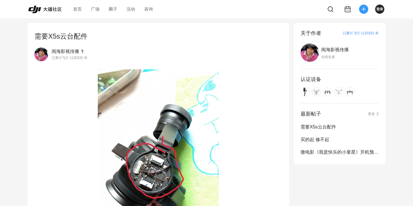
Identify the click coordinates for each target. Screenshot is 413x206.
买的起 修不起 (315, 139)
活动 (130, 9)
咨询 (148, 9)
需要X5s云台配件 (318, 126)
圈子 (113, 9)
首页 (77, 9)
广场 (95, 9)
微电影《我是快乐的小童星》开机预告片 (340, 152)
